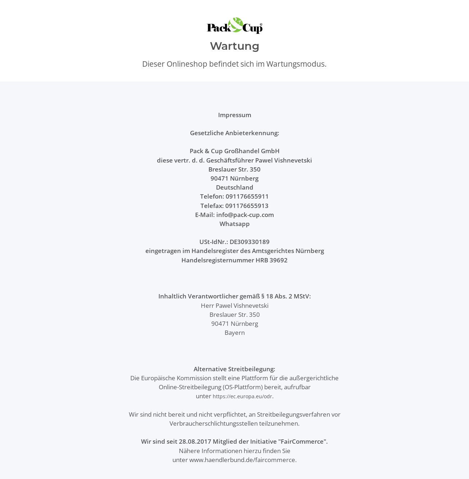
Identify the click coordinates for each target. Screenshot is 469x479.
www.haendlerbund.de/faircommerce (242, 460)
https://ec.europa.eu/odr (242, 396)
